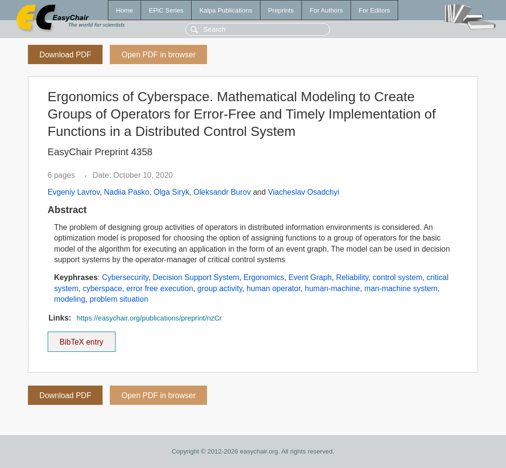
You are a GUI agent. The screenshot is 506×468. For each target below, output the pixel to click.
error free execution (159, 288)
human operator (273, 288)
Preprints (281, 10)
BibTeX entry (81, 339)
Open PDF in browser (158, 55)
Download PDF (65, 55)
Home (124, 10)
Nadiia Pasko (126, 192)
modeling (69, 299)
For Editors (374, 10)
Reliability (352, 277)
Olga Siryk (171, 192)
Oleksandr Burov (222, 192)
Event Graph (310, 277)
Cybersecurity (125, 277)
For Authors (326, 10)
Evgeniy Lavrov (74, 192)
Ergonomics (264, 277)
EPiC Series (166, 10)
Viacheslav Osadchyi (303, 192)
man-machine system (401, 288)
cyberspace (102, 288)
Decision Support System (196, 277)
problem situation (119, 299)
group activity (219, 288)
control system (397, 277)
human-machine (332, 288)
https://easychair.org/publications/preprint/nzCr (149, 318)
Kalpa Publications (225, 10)
